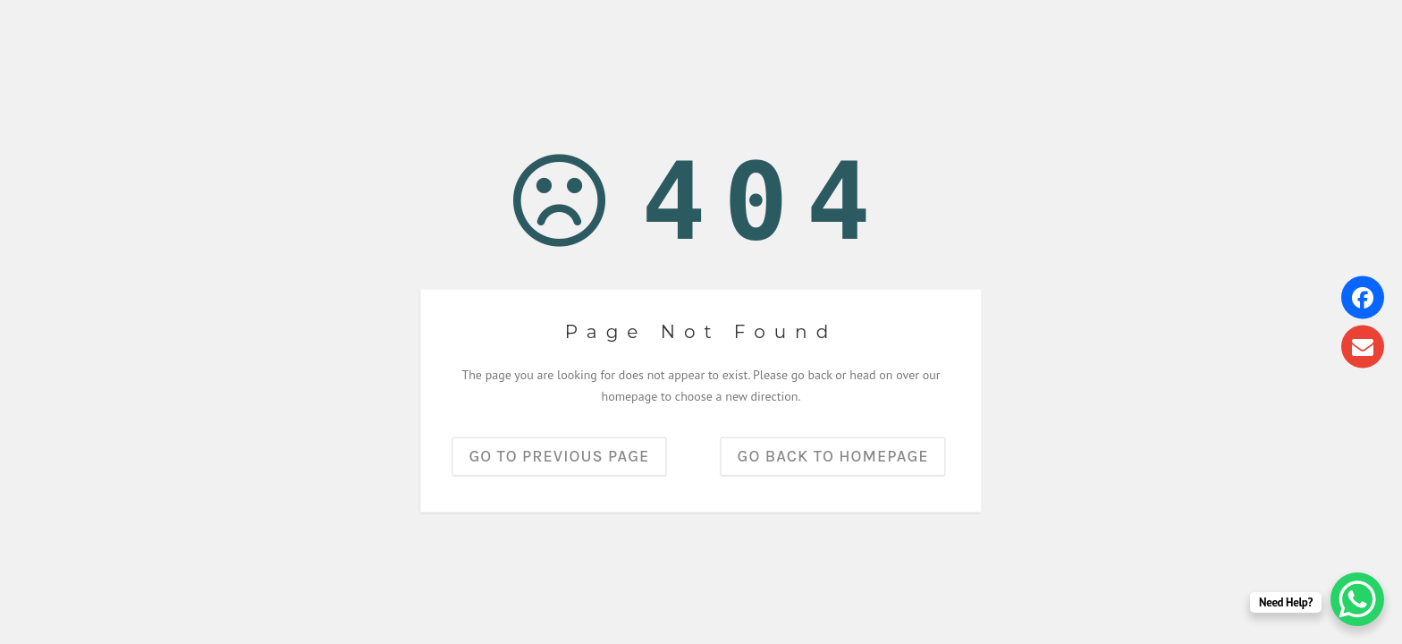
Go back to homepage (833, 455)
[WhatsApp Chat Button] (1357, 599)
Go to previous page (559, 455)
